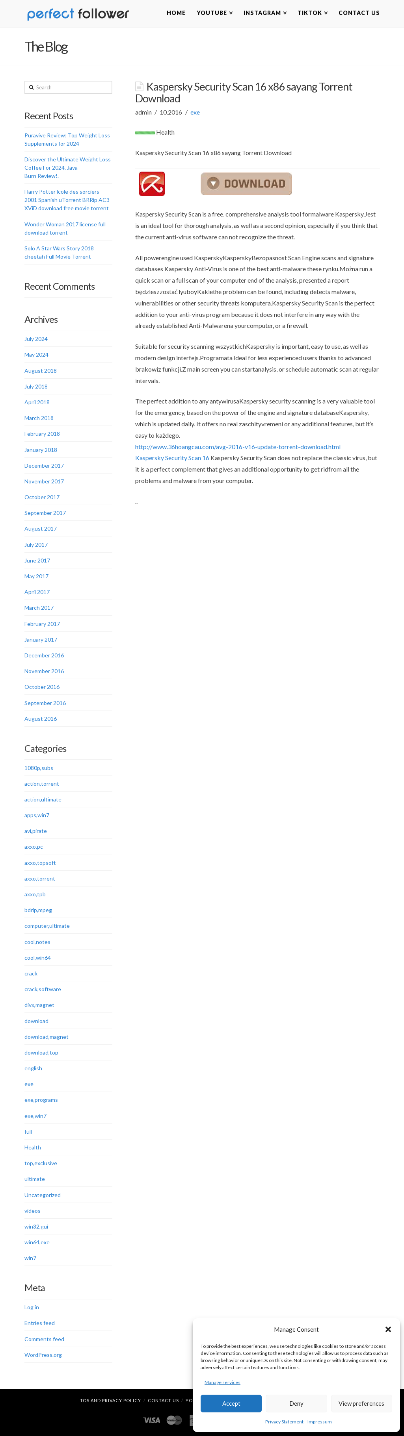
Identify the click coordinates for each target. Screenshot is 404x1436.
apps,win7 (36, 815)
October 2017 (42, 497)
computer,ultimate (47, 925)
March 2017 (39, 607)
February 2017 (42, 623)
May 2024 (36, 354)
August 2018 (40, 370)
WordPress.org (43, 1354)
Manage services (222, 1382)
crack (30, 973)
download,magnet (46, 1036)
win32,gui (36, 1226)
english (33, 1068)
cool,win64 (37, 957)
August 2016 (40, 718)
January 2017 (40, 639)
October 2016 (42, 686)
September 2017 (45, 512)
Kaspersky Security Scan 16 (172, 457)
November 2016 (44, 671)
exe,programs (41, 1099)
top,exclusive (40, 1163)
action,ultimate (42, 799)
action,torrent (41, 783)
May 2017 (36, 576)
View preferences (361, 1403)
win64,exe (37, 1242)
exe (195, 112)
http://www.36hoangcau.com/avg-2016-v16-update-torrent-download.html (238, 446)
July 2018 (36, 386)
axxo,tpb (35, 894)
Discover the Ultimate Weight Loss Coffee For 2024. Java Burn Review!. (67, 167)
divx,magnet (39, 1004)
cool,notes (37, 941)
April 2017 (37, 591)
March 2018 (39, 418)
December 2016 (44, 655)
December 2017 (44, 465)
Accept (231, 1403)
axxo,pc (33, 846)
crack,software (42, 989)
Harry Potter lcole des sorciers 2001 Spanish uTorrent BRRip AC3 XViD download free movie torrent (67, 199)
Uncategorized (42, 1195)
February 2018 (42, 433)
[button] (388, 1329)
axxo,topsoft (40, 862)
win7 (30, 1258)
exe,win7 (35, 1115)
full (28, 1131)
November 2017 (44, 481)
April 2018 (37, 402)
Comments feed (44, 1339)
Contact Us (163, 1400)
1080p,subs (38, 767)
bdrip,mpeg (38, 910)
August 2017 (40, 528)
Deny (296, 1403)
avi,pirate (35, 830)
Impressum (319, 1422)
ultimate (34, 1178)
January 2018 (40, 449)
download (36, 1021)
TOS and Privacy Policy (110, 1400)
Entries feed (39, 1322)
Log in (31, 1307)
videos (32, 1210)
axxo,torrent (39, 878)
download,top (41, 1052)
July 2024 (36, 338)
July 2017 (36, 544)
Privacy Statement (284, 1422)
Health (32, 1147)
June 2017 (37, 560)
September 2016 (45, 702)
